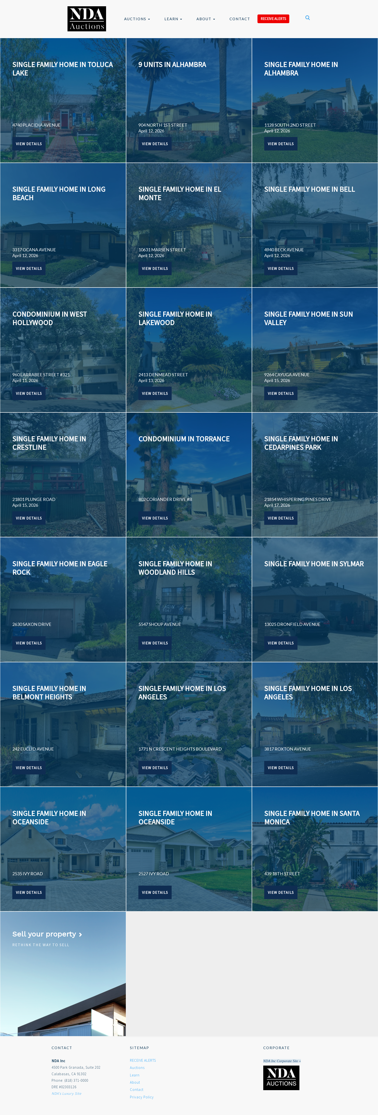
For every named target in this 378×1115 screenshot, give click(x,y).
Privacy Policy (142, 1097)
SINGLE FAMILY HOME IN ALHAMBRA (301, 68)
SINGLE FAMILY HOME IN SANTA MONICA (311, 817)
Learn (173, 19)
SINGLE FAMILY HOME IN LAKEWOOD (175, 318)
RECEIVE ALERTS (273, 18)
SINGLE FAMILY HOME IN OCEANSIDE (49, 817)
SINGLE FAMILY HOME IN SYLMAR (314, 563)
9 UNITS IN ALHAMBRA (172, 64)
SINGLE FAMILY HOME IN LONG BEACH (58, 193)
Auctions (137, 19)
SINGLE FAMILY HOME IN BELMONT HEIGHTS (49, 692)
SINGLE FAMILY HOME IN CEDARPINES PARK (301, 443)
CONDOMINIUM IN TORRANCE (184, 438)
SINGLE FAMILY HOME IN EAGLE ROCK (59, 568)
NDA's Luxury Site (66, 1093)
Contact (240, 19)
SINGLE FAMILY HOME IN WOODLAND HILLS (175, 568)
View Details (29, 143)
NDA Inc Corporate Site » (282, 1061)
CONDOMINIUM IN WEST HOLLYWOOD (49, 318)
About (205, 19)
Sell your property (47, 934)
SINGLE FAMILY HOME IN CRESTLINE (49, 443)
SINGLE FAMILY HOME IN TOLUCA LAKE (62, 68)
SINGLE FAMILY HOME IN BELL (309, 189)
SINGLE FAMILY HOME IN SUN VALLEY (308, 318)
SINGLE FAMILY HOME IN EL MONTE (179, 193)
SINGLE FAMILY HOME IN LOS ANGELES (182, 692)
